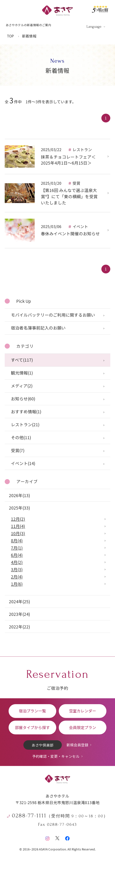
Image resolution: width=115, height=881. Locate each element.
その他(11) (21, 437)
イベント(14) (23, 463)
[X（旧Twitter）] (57, 837)
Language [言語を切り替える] (94, 27)
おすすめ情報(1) (26, 411)
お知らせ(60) (23, 399)
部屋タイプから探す (32, 727)
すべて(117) (22, 360)
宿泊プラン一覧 (32, 711)
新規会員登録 (77, 744)
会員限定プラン (82, 727)
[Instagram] (47, 837)
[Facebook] (67, 837)
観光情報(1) (22, 373)
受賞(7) (18, 450)
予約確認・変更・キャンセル (55, 756)
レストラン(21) (25, 424)
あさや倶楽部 (43, 744)
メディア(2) (22, 386)
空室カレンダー (82, 711)
